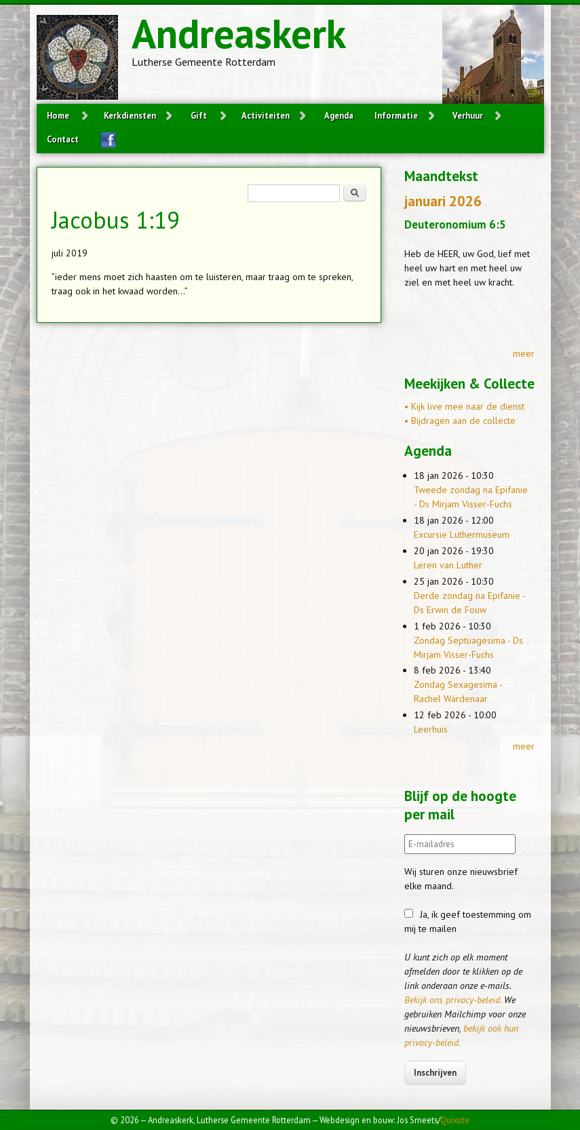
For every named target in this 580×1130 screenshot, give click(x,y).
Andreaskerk (239, 33)
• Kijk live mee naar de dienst (464, 406)
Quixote (454, 1119)
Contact (63, 139)
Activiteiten (265, 115)
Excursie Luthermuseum (461, 534)
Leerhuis (431, 729)
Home (58, 115)
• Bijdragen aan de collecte (460, 420)
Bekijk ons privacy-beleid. (452, 1000)
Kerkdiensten (130, 115)
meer (524, 353)
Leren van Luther (448, 565)
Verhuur (467, 115)
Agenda (338, 115)
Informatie (396, 115)
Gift (199, 115)
